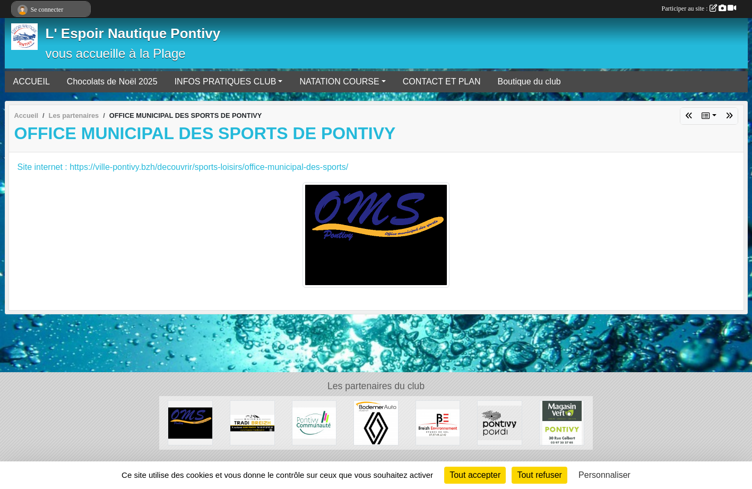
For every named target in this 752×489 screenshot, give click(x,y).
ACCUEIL (31, 81)
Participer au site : (699, 8)
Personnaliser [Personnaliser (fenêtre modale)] (604, 474)
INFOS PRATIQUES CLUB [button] (225, 81)
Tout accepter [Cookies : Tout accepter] (475, 474)
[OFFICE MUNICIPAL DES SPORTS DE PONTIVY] (190, 422)
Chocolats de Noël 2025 (112, 81)
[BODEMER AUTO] (376, 422)
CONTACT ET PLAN (442, 81)
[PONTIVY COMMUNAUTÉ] (314, 422)
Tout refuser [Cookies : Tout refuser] (539, 474)
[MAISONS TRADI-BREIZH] (252, 422)
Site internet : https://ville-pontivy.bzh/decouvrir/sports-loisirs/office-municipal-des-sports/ (183, 166)
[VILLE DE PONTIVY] (499, 422)
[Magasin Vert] (561, 422)
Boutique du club (528, 81)
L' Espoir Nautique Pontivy (133, 33)
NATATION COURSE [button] (339, 81)
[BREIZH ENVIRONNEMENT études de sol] (438, 422)
